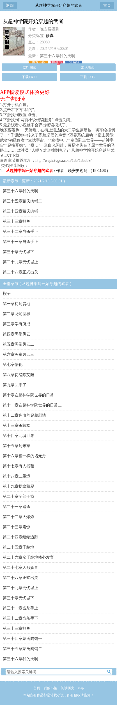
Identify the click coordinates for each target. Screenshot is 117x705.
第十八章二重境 (16, 476)
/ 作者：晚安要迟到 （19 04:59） (58, 171)
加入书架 (88, 67)
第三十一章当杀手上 (20, 242)
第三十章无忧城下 (18, 252)
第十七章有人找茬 (18, 466)
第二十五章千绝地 (18, 547)
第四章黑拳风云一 (18, 334)
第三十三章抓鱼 (16, 221)
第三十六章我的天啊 (57, 56)
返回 (10, 5)
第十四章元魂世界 (18, 436)
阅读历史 (67, 688)
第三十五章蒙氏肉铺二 (22, 201)
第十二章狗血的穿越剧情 (24, 415)
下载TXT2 (87, 77)
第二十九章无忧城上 (20, 262)
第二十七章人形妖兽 (20, 567)
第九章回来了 (14, 385)
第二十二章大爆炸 (18, 517)
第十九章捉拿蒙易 (18, 486)
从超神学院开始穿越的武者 (58, 5)
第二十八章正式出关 (20, 272)
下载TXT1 (29, 77)
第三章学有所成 (16, 324)
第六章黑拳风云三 (18, 354)
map (81, 688)
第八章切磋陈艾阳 (18, 375)
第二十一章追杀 (16, 507)
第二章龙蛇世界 (16, 314)
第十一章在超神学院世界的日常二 (32, 405)
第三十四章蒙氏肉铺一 (22, 211)
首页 (107, 5)
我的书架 (50, 688)
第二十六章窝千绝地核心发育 (28, 557)
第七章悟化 (12, 365)
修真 (50, 36)
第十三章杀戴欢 (16, 425)
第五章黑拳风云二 (18, 344)
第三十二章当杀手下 (20, 231)
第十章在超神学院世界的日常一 (30, 395)
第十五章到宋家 (16, 446)
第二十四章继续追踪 (20, 537)
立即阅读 (29, 67)
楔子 (7, 293)
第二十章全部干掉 (18, 496)
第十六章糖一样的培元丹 (24, 456)
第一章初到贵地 (16, 304)
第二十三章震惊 (16, 527)
